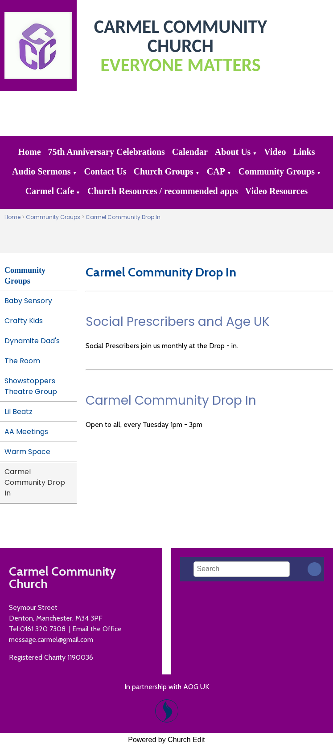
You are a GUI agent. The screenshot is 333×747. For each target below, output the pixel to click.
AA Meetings (26, 431)
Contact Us (105, 171)
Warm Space (27, 452)
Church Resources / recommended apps (162, 191)
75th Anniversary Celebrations (106, 152)
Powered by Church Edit (166, 739)
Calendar (190, 152)
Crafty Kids (23, 321)
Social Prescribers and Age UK (178, 321)
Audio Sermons (41, 171)
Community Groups (276, 171)
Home (29, 152)
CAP (216, 171)
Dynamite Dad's (32, 341)
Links (304, 152)
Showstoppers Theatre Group (30, 386)
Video (275, 152)
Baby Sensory (28, 301)
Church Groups (163, 171)
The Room (22, 361)
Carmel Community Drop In (123, 217)
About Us (233, 152)
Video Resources (276, 191)
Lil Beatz (18, 411)
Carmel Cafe (49, 191)
